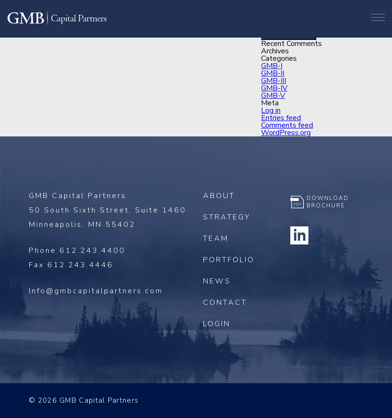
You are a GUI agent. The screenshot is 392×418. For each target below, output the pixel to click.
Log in (271, 110)
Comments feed (287, 125)
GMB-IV (274, 88)
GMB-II (272, 73)
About (219, 196)
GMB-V (273, 95)
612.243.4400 (92, 250)
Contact (225, 302)
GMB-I (271, 66)
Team (216, 238)
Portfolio (229, 260)
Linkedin (299, 235)
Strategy (226, 217)
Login (216, 324)
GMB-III (273, 81)
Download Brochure (328, 201)
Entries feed (281, 118)
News (217, 281)
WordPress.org (286, 133)
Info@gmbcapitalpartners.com (96, 291)
